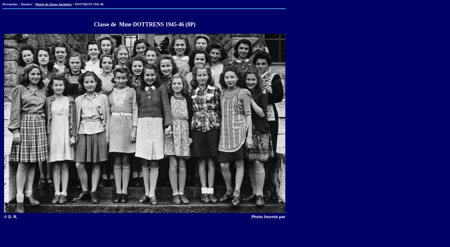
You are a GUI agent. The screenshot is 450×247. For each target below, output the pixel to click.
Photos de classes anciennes (53, 4)
